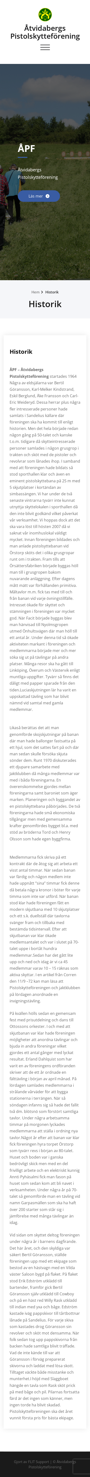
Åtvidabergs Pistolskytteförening (45, 32)
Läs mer (36, 196)
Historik (52, 292)
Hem (35, 292)
